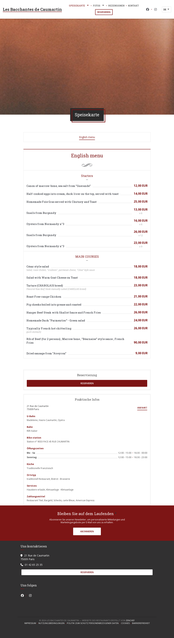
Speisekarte (79, 5)
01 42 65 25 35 (33, 564)
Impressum (31, 623)
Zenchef (130, 620)
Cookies (126, 623)
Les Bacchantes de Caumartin (32, 9)
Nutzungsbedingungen (52, 623)
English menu (87, 137)
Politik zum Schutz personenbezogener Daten (94, 623)
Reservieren (103, 12)
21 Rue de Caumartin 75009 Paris (38, 408)
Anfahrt (142, 407)
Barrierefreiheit (141, 623)
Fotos (99, 5)
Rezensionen (116, 5)
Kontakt (133, 5)
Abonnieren (87, 531)
